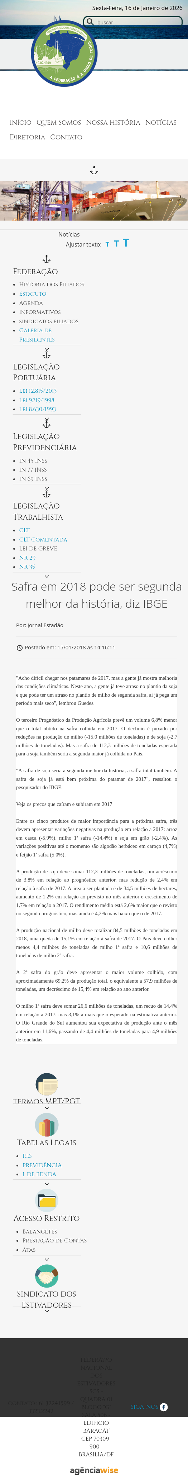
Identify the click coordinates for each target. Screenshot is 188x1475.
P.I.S (27, 1156)
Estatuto (33, 294)
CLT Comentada (43, 540)
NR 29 (27, 558)
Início (21, 122)
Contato (66, 137)
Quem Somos (59, 122)
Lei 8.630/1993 (37, 409)
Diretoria (27, 137)
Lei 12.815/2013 (38, 391)
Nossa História (113, 122)
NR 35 (27, 567)
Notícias (161, 122)
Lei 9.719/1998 (37, 400)
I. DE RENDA (40, 1174)
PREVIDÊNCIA (42, 1165)
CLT (24, 530)
